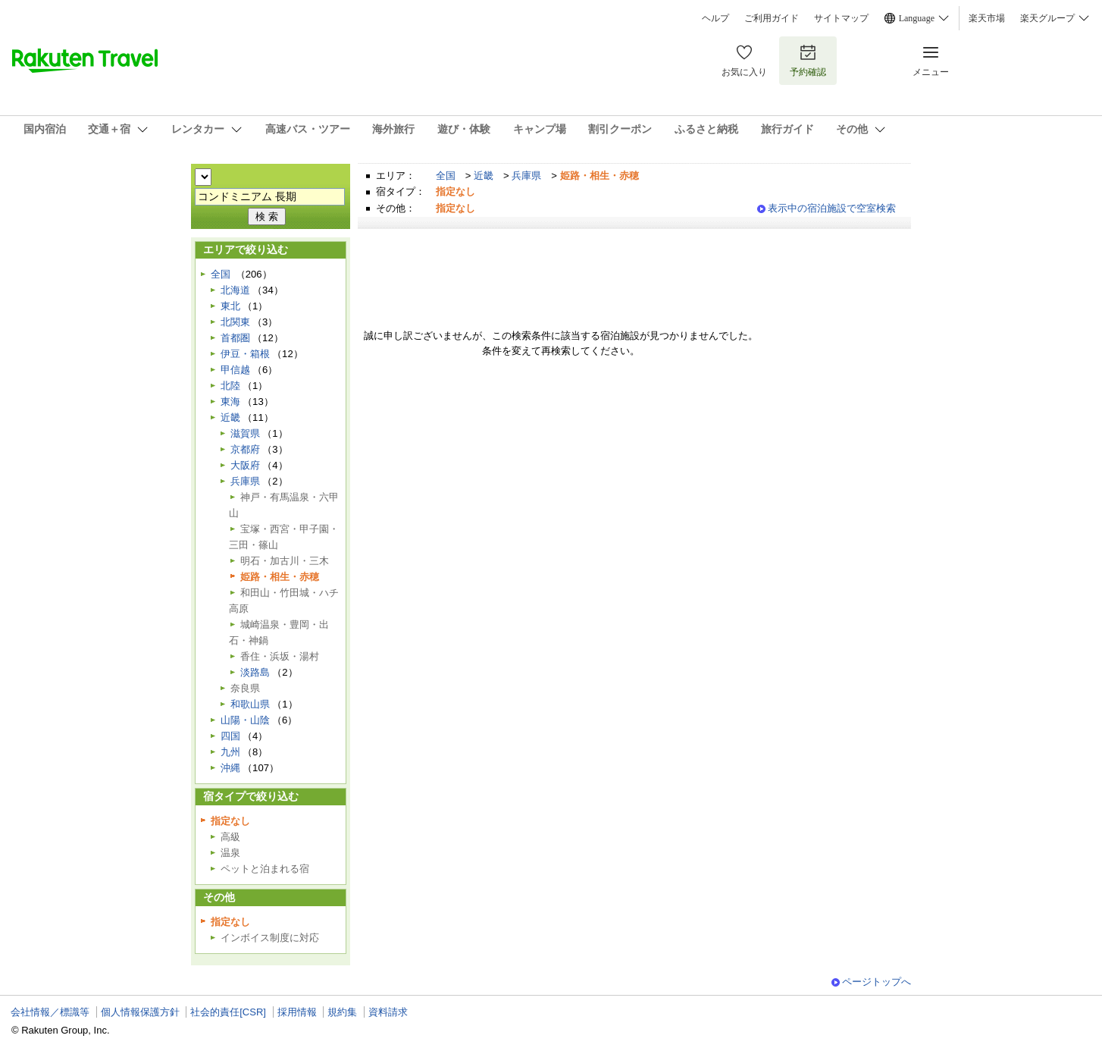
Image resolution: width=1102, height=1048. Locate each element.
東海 (230, 401)
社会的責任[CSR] (228, 1012)
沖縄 (230, 767)
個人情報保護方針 (140, 1012)
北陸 (230, 385)
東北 (230, 306)
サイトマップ (841, 18)
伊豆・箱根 (245, 353)
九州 (230, 752)
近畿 (483, 175)
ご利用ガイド (771, 18)
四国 (230, 736)
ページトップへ (876, 981)
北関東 (235, 322)
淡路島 (255, 672)
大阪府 (245, 465)
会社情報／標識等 (50, 1012)
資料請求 (388, 1012)
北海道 (235, 290)
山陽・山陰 (245, 720)
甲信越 (235, 369)
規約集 (342, 1012)
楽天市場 (987, 18)
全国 (446, 175)
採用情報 (297, 1012)
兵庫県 (526, 175)
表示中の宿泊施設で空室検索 (832, 208)
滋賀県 (245, 433)
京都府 (245, 449)
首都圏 (235, 338)
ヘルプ (715, 18)
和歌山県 (250, 704)
